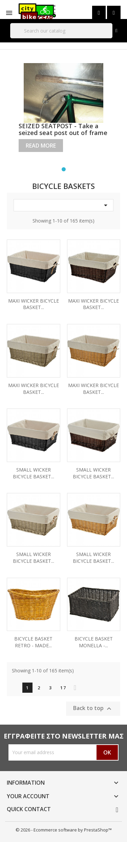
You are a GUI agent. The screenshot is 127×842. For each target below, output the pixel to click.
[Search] (61, 30)
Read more (41, 145)
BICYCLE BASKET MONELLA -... (94, 642)
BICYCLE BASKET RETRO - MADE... (33, 642)
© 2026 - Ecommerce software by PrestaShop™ (64, 830)
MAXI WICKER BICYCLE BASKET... (33, 304)
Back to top (93, 708)
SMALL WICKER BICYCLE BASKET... (33, 473)
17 (63, 688)
